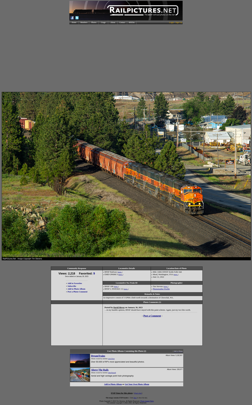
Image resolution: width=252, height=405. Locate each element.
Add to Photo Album (76, 289)
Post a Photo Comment (77, 292)
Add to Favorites (75, 283)
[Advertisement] (125, 58)
